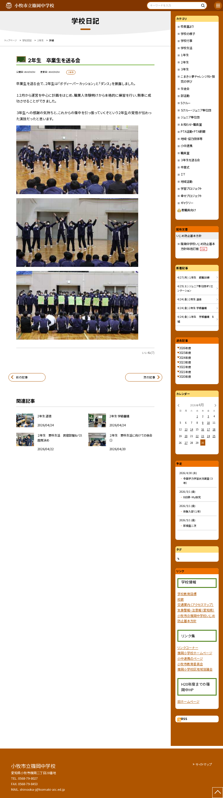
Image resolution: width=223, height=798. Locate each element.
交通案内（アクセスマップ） (195, 604)
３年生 (185, 69)
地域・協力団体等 (191, 138)
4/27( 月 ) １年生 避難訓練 (193, 277)
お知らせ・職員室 (191, 124)
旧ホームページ (188, 701)
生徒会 (185, 88)
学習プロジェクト (191, 188)
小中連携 (186, 145)
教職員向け (186, 210)
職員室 (185, 153)
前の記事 (22, 377)
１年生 (185, 55)
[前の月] (178, 405)
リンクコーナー (187, 647)
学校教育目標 (187, 593)
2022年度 (185, 367)
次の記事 (149, 377)
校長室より (187, 26)
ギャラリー (187, 203)
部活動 (185, 95)
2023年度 (185, 362)
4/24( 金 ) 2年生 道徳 (189, 299)
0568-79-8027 (28, 778)
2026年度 (185, 348)
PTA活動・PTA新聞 (193, 131)
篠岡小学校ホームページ (194, 652)
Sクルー (185, 103)
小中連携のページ (190, 658)
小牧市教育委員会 (190, 664)
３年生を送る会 (190, 160)
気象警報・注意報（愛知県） (196, 610)
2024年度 (185, 358)
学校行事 (186, 40)
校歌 (180, 599)
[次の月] (215, 405)
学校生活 (186, 48)
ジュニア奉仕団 (190, 117)
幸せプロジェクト (191, 196)
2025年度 (185, 353)
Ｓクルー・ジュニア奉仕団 (196, 110)
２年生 (185, 62)
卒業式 (185, 167)
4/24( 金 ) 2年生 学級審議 (192, 308)
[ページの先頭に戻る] (218, 793)
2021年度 (185, 372)
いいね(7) (148, 353)
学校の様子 (188, 33)
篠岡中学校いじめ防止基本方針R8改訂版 (198, 246)
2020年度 (185, 377)
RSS (184, 719)
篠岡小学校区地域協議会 (195, 669)
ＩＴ (183, 174)
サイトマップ (203, 764)
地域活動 (186, 181)
